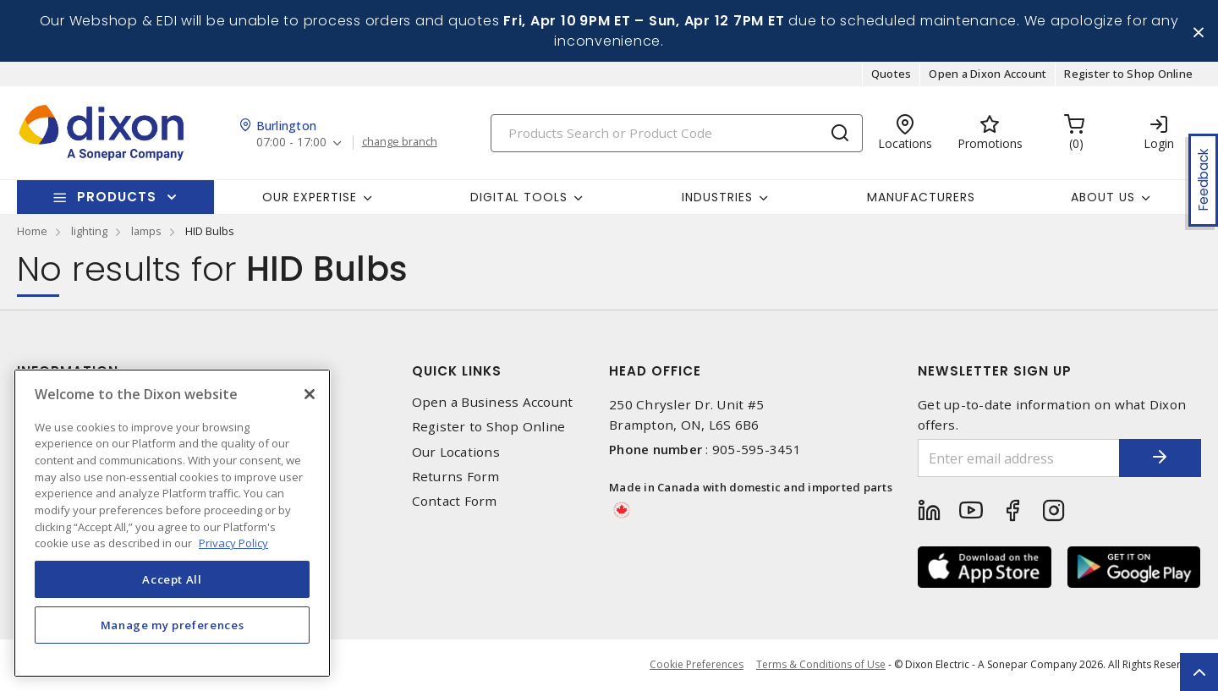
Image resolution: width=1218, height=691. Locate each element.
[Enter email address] (1017, 459)
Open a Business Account (492, 403)
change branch (399, 143)
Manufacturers (921, 197)
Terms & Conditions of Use (821, 665)
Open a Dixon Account (987, 74)
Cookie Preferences (696, 666)
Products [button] (116, 197)
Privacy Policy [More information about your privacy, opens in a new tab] (233, 543)
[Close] (309, 394)
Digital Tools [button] (519, 197)
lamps (146, 231)
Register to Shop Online (1128, 74)
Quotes (891, 74)
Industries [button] (717, 197)
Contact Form (454, 502)
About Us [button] (1103, 197)
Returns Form (456, 477)
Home (32, 231)
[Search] (677, 133)
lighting (89, 231)
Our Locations (456, 452)
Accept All (172, 579)
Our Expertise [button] (309, 197)
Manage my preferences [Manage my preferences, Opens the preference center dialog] (172, 625)
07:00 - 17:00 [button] (291, 143)
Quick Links (457, 372)
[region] (172, 523)
